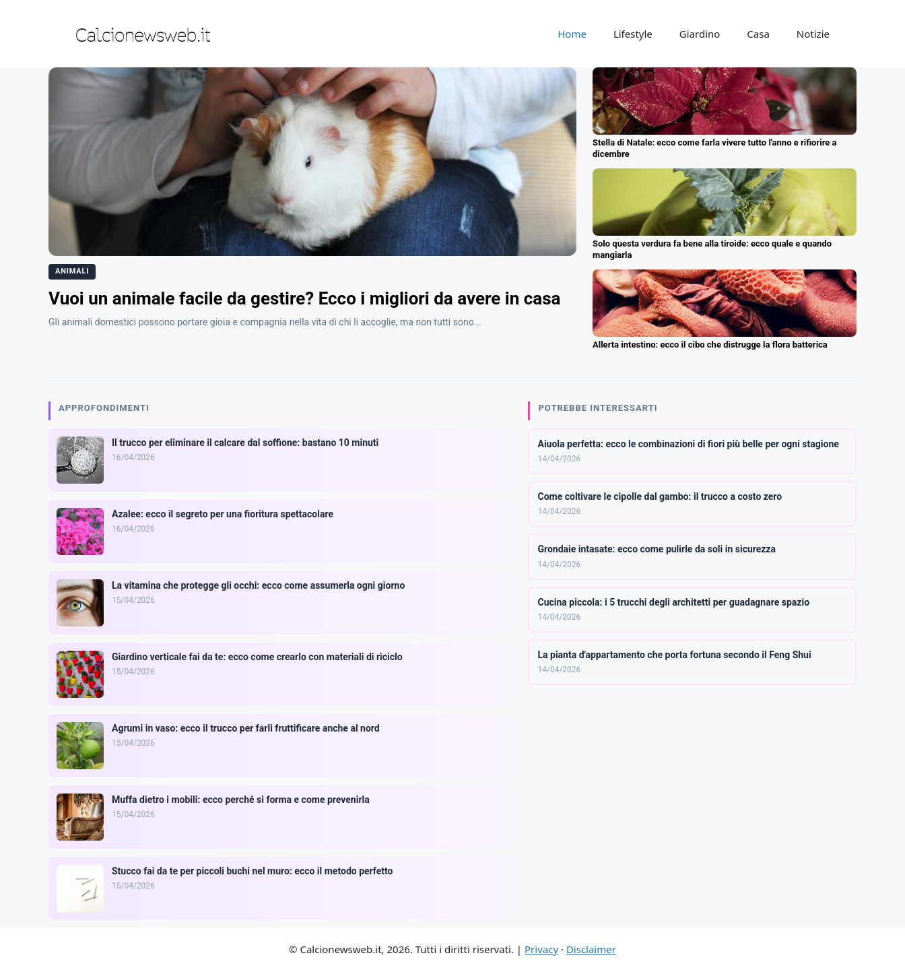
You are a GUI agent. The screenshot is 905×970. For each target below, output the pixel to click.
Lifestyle (632, 33)
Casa (758, 33)
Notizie (813, 33)
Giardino (699, 33)
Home (572, 33)
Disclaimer (591, 949)
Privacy (541, 949)
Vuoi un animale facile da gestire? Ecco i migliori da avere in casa (304, 298)
